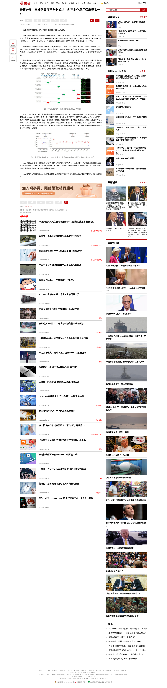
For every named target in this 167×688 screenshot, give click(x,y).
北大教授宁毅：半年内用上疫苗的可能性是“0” (60, 250)
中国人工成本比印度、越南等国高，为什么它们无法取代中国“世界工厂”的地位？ (131, 98)
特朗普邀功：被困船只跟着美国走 (120, 548)
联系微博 (76, 670)
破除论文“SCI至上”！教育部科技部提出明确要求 (61, 323)
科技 (83, 3)
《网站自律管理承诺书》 (120, 670)
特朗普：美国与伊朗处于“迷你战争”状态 (126, 654)
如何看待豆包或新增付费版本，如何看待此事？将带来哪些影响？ (131, 139)
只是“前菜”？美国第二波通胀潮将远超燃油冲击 (132, 51)
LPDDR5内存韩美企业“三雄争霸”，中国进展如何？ (62, 396)
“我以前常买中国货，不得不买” (122, 637)
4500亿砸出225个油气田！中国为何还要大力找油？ (131, 170)
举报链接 (98, 670)
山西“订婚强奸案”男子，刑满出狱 (123, 659)
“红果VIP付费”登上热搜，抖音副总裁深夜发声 (128, 628)
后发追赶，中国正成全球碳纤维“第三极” (58, 367)
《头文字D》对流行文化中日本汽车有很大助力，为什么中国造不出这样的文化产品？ (131, 150)
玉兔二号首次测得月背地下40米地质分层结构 (60, 265)
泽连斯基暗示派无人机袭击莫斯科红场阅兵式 (125, 362)
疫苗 (31, 206)
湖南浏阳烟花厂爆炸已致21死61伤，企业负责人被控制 (132, 650)
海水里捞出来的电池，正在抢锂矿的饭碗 (131, 117)
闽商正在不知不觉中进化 (125, 158)
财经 (46, 3)
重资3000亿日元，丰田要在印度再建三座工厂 (128, 633)
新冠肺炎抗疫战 (96, 231)
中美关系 (99, 347)
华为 (100, 318)
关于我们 (47, 670)
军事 (58, 3)
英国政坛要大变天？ (114, 571)
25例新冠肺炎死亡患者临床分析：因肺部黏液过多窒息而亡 (66, 221)
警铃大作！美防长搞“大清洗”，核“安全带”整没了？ (132, 60)
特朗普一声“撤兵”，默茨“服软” (119, 313)
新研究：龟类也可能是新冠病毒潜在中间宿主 (60, 236)
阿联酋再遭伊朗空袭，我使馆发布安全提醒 (127, 646)
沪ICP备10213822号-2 (44, 674)
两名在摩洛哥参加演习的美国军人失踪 (122, 616)
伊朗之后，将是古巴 (123, 107)
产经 (78, 3)
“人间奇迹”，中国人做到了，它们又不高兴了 (131, 128)
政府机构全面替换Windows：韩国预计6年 (58, 454)
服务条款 (62, 670)
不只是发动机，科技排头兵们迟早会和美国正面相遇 (63, 338)
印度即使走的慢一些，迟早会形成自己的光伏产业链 (131, 87)
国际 (52, 3)
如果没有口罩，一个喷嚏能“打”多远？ (57, 280)
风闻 (41, 3)
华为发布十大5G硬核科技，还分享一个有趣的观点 (62, 352)
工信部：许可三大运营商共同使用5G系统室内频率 (62, 469)
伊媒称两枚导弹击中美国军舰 (118, 477)
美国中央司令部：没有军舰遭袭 (119, 384)
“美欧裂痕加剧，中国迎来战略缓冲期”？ (123, 593)
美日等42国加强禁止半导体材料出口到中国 (59, 309)
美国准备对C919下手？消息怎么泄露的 (57, 411)
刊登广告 (69, 670)
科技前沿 (99, 493)
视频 (94, 3)
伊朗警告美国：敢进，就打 (128, 41)
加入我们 (83, 670)
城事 (89, 3)
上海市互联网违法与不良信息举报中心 (100, 682)
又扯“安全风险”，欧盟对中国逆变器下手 (132, 23)
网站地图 (91, 670)
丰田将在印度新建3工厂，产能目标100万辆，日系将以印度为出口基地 (131, 77)
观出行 (64, 3)
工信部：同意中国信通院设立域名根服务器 (59, 381)
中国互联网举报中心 (81, 682)
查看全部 (143, 17)
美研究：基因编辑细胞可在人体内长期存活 (59, 483)
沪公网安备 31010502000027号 (64, 682)
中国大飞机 (98, 420)
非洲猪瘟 (26, 206)
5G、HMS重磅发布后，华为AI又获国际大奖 (59, 294)
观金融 (71, 3)
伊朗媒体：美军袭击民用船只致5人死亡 (125, 641)
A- (42, 24)
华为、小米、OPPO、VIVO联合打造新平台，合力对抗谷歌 (66, 498)
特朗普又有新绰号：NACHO (117, 455)
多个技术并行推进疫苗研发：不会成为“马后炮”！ (62, 425)
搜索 (143, 10)
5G (101, 478)
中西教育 (99, 333)
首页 (35, 3)
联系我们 (40, 670)
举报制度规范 (107, 670)
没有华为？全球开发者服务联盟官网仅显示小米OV (62, 440)
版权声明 (55, 670)
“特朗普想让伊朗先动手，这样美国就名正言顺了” (132, 32)
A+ (47, 24)
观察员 (105, 3)
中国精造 (99, 405)
